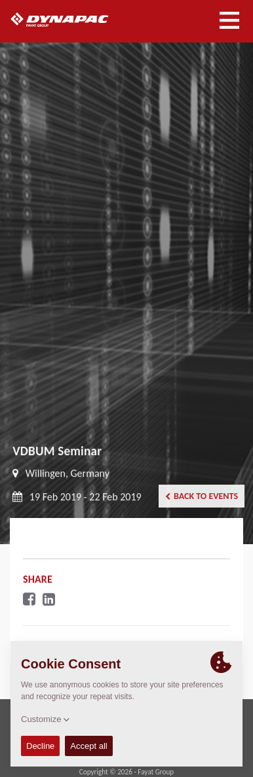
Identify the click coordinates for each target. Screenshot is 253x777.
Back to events (201, 496)
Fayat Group (156, 771)
